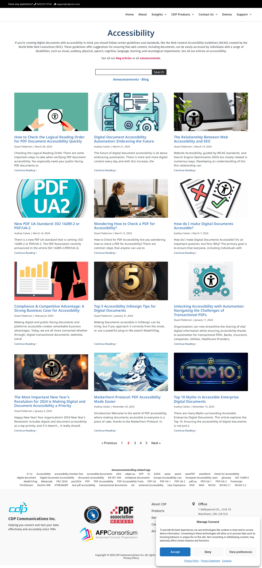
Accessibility (43, 476)
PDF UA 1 (165, 484)
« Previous (109, 446)
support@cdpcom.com (67, 4)
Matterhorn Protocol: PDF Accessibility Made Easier (127, 402)
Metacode (46, 484)
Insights (159, 16)
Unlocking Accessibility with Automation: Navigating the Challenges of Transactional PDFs (209, 313)
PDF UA (152, 484)
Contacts (227, 560)
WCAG (212, 488)
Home (129, 16)
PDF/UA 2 (221, 484)
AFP (141, 476)
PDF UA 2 (179, 484)
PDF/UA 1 (206, 484)
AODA (157, 476)
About (142, 16)
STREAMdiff (61, 488)
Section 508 (43, 488)
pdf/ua (193, 484)
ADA (118, 476)
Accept (175, 552)
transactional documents (113, 488)
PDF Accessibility (103, 484)
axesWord (204, 476)
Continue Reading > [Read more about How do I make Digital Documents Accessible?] (185, 256)
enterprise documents (137, 480)
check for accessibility (226, 476)
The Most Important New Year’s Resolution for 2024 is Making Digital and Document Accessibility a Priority (49, 404)
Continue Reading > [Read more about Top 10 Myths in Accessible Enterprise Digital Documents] (185, 433)
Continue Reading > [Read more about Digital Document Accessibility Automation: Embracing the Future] (105, 173)
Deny (208, 552)
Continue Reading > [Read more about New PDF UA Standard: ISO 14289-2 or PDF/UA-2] (25, 256)
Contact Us (208, 16)
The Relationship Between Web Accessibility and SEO (201, 142)
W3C (192, 488)
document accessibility (91, 480)
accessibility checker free (69, 476)
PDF (87, 484)
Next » (156, 446)
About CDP (158, 507)
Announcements (126, 82)
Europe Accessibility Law (168, 480)
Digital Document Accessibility (57, 480)
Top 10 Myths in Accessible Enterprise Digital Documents (206, 402)
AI (149, 476)
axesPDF (190, 476)
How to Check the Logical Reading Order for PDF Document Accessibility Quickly (49, 142)
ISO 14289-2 (242, 480)
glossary (226, 480)
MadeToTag (30, 484)
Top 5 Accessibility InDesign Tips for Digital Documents (125, 311)
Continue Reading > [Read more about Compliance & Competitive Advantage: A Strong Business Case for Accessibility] (25, 347)
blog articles (124, 61)
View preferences (240, 552)
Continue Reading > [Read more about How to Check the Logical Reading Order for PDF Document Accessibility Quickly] (25, 173)
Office (202, 507)
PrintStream (26, 488)
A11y (29, 476)
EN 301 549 (114, 480)
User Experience (176, 488)
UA (133, 488)
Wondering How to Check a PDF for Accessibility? (124, 228)
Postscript (236, 484)
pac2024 (76, 484)
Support (244, 16)
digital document (26, 480)
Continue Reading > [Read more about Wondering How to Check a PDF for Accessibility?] (105, 256)
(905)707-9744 (43, 4)
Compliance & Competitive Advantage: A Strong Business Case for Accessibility (49, 311)
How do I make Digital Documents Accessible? (203, 228)
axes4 (177, 476)
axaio (167, 476)
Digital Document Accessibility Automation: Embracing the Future (124, 142)
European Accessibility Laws (202, 480)
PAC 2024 (62, 484)
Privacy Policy (191, 560)
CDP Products (182, 16)
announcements (150, 61)
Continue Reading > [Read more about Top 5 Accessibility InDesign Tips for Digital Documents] (105, 347)
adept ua (130, 476)
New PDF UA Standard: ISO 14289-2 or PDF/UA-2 (47, 228)
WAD (201, 488)
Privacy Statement (210, 560)
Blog (145, 82)
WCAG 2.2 (240, 488)
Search (159, 75)
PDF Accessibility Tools (130, 484)
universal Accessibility (150, 488)
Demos (227, 16)
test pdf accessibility (83, 488)
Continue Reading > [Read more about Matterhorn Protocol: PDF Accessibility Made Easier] (105, 433)
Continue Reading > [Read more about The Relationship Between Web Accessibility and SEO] (185, 173)
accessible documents (99, 476)
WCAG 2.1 (225, 488)
